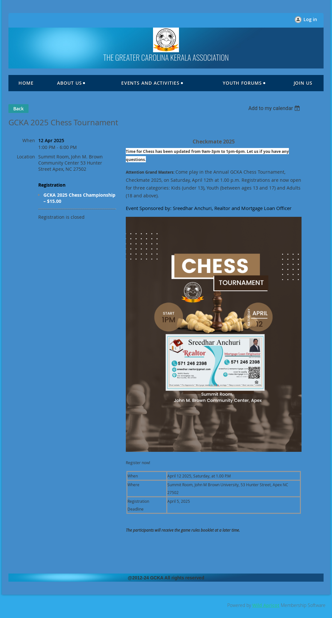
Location (26, 157)
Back (18, 108)
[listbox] (275, 108)
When (28, 140)
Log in (310, 19)
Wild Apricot (265, 605)
